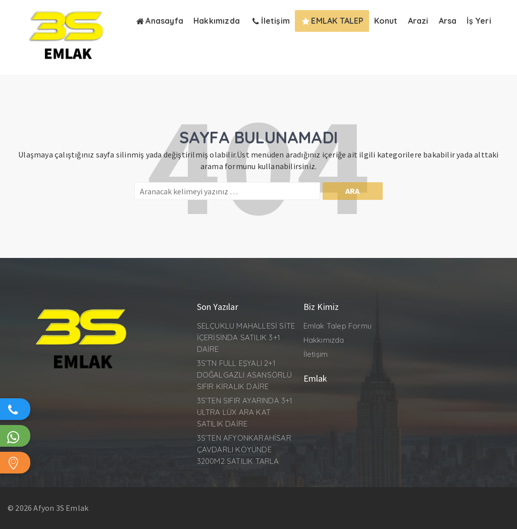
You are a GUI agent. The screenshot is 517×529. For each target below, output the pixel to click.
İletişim (315, 354)
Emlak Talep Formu (337, 326)
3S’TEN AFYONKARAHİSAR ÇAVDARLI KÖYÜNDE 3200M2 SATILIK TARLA (244, 449)
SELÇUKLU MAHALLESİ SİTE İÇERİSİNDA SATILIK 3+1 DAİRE (246, 337)
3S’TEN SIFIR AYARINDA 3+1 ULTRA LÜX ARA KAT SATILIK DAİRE (245, 412)
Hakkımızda (323, 340)
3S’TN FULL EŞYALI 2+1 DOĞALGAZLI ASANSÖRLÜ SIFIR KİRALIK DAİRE (244, 374)
